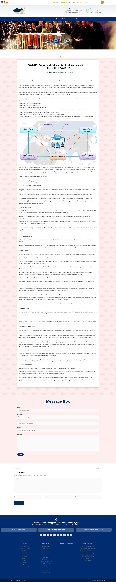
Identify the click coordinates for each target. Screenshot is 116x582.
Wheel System (45, 559)
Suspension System (45, 550)
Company (34, 19)
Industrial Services (76, 19)
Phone (19, 428)
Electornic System (45, 548)
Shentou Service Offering (88, 546)
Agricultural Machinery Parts (45, 568)
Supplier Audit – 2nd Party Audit (87, 548)
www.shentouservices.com (93, 530)
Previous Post (18, 469)
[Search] (102, 2)
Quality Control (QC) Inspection (87, 550)
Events (24, 560)
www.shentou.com (18, 530)
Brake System (45, 546)
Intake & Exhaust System (46, 561)
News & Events (65, 2)
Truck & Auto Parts (47, 19)
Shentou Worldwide (77, 2)
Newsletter (55, 2)
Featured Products (61, 19)
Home (25, 19)
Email (19, 421)
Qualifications (87, 558)
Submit (20, 455)
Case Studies (88, 560)
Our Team (24, 550)
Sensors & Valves (45, 563)
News (24, 562)
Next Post (99, 469)
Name (18, 407)
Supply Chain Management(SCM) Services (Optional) (87, 555)
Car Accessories (46, 570)
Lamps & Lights (45, 565)
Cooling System (45, 555)
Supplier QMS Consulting (88, 553)
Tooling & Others (46, 572)
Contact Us (89, 19)
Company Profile (24, 546)
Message (19, 435)
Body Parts (45, 557)
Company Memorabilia (24, 548)
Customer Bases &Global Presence (24, 553)
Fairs (24, 564)
